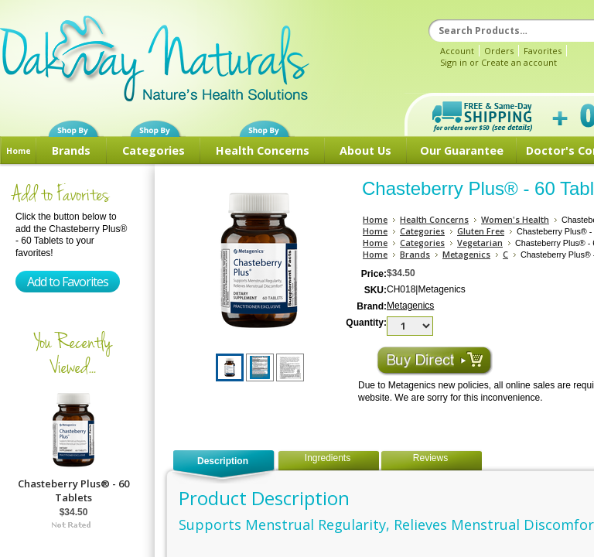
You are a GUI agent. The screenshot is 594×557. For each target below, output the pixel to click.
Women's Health (515, 219)
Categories (153, 150)
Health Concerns (262, 150)
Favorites (543, 50)
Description (222, 461)
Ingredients (327, 458)
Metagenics (466, 254)
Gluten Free (480, 231)
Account (457, 50)
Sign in (453, 62)
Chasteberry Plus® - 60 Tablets (73, 490)
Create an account (519, 62)
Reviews (430, 458)
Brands (71, 150)
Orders (499, 50)
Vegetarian (480, 242)
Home (18, 150)
